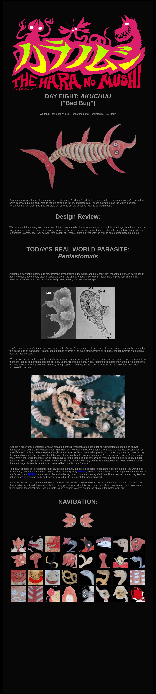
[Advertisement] (78, 659)
